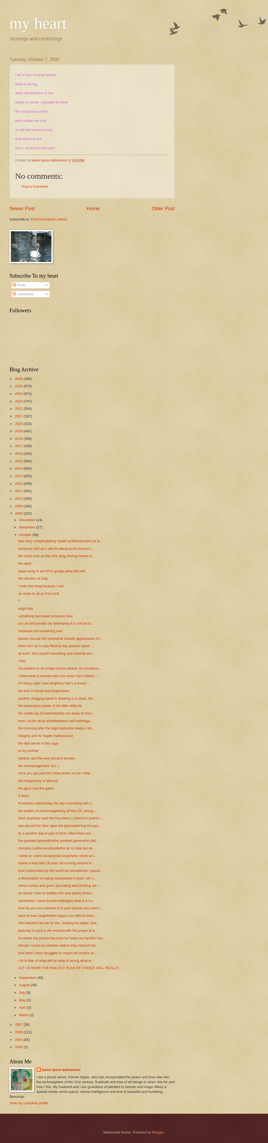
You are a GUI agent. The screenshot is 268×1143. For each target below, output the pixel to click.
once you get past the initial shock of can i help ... (56, 773)
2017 (19, 446)
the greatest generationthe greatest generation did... (58, 841)
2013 (19, 476)
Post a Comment (35, 186)
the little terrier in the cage (38, 743)
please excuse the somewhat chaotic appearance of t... (60, 639)
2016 (19, 454)
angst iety (25, 608)
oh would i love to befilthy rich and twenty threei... (56, 893)
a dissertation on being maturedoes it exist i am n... (57, 878)
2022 (19, 409)
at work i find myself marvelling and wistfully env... (56, 653)
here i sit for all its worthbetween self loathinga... (55, 721)
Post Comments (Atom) (49, 219)
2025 (19, 386)
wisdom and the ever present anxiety (46, 758)
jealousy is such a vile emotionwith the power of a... (57, 930)
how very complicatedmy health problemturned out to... (60, 541)
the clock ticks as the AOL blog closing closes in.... (57, 556)
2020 (19, 424)
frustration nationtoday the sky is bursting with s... (56, 803)
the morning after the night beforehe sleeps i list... (56, 728)
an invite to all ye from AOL (39, 594)
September (28, 978)
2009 (19, 506)
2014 (19, 468)
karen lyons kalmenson (61, 1070)
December (27, 520)
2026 (19, 379)
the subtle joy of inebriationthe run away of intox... (56, 713)
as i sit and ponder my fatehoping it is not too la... (56, 623)
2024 (19, 394)
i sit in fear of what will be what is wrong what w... (56, 961)
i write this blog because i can (41, 586)
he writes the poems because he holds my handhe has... (61, 938)
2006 (19, 1032)
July (22, 993)
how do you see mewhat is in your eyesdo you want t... (60, 908)
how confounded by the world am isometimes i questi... (60, 871)
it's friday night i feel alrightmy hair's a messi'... (54, 683)
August (25, 985)
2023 (19, 401)
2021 (19, 416)
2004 (19, 1047)
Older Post (163, 208)
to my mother (28, 751)
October (25, 535)
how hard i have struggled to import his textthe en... (57, 953)
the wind (24, 563)
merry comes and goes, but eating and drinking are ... (59, 886)
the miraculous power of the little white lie (50, 706)
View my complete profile (28, 1103)
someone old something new (40, 631)
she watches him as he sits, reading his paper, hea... (58, 923)
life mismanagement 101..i (38, 766)
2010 (19, 498)
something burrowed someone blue (45, 616)
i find (21, 661)
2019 (19, 431)
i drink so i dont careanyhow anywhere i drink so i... (57, 856)
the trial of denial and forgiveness (43, 691)
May (23, 1000)
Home (93, 208)
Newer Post (22, 208)
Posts (18, 285)
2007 (19, 1024)
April (23, 1007)
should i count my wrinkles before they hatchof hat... (58, 945)
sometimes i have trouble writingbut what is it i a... (56, 901)
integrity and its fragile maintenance (45, 736)
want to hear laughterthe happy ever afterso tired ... (57, 916)
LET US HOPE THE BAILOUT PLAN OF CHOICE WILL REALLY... (69, 968)
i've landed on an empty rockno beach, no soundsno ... (60, 668)
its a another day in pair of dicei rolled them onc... (56, 833)
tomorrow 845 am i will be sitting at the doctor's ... (56, 549)
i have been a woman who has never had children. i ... (60, 676)
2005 (19, 1040)
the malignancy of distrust (38, 781)
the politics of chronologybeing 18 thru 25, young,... (57, 811)
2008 (19, 513)
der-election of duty (33, 578)
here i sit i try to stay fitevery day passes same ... (55, 646)
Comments (23, 294)
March (24, 1015)
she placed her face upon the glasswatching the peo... (60, 826)
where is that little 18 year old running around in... (56, 863)
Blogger (158, 1132)
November (27, 527)
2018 (19, 439)
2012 (19, 484)
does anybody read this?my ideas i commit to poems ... (60, 818)
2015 (19, 461)
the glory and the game (36, 788)
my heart (38, 23)
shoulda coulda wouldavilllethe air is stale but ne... (57, 848)
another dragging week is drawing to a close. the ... (57, 698)
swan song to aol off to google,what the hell (51, 571)
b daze (23, 796)
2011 (19, 491)
